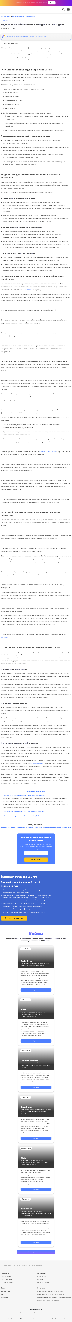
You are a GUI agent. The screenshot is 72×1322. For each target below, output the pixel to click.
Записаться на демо (14, 918)
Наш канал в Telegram (43, 1282)
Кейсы (2, 1294)
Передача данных (6, 1276)
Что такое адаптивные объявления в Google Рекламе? (24, 796)
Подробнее (36, 990)
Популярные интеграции (8, 1282)
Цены (9, 1265)
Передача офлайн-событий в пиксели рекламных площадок (54, 1297)
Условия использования (27, 1313)
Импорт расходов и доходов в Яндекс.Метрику (50, 1291)
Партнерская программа (35, 1265)
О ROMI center (16, 1265)
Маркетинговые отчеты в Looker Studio (48, 1301)
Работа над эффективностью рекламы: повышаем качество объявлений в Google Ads (36, 827)
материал (28, 290)
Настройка (4, 1265)
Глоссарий (40, 1279)
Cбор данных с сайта (6, 1279)
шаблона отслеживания (47, 452)
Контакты (24, 1265)
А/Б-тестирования (36, 764)
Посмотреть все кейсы (36, 1252)
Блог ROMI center (42, 1276)
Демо (51, 3)
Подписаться (36, 860)
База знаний (4, 1297)
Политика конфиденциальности (43, 1313)
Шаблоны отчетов (6, 1291)
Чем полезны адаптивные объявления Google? (21, 816)
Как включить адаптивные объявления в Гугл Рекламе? (24, 812)
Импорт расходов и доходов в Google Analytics (50, 1294)
